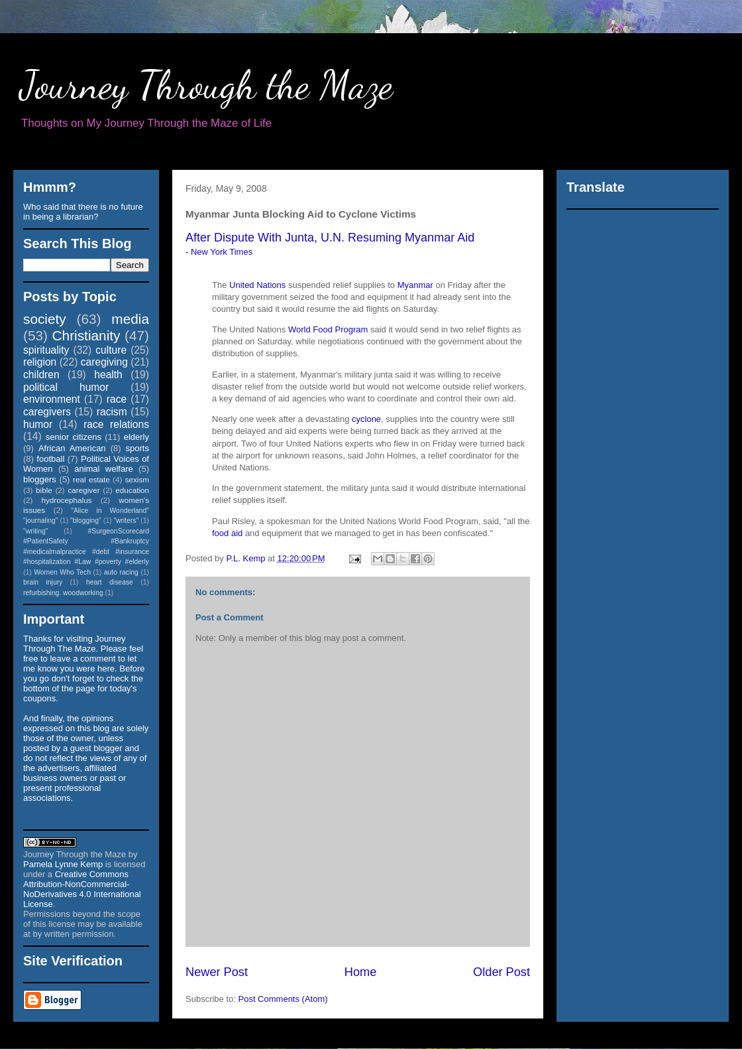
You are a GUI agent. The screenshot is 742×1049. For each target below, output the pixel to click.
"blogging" (85, 520)
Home (360, 972)
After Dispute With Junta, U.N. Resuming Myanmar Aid (330, 237)
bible (44, 490)
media (130, 318)
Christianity (86, 335)
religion (39, 362)
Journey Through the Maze (206, 85)
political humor (66, 387)
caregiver (84, 490)
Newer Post (217, 972)
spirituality (46, 350)
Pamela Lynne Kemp (63, 864)
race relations (116, 424)
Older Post (501, 972)
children (41, 374)
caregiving (104, 362)
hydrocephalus (67, 500)
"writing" (35, 531)
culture (111, 350)
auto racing (121, 572)
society (44, 318)
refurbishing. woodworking (63, 592)
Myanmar (415, 285)
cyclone (366, 419)
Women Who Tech (62, 572)
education (132, 490)
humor (37, 424)
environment (51, 399)
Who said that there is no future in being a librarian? (83, 212)
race (117, 399)
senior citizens (73, 437)
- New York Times (219, 252)
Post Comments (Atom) (283, 999)
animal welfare (103, 469)
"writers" (125, 520)
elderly (136, 437)
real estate (91, 479)
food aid (227, 533)
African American (72, 448)
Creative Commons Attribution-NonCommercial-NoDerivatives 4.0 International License (82, 889)
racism (112, 411)
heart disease (109, 582)
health (108, 374)
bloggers (39, 479)
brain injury (42, 582)
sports (137, 448)
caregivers (47, 411)
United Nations (257, 285)
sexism (137, 479)
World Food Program (328, 329)
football (50, 459)
